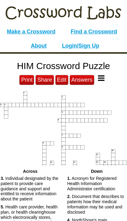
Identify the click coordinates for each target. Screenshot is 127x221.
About (39, 46)
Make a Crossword (31, 32)
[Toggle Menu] (101, 78)
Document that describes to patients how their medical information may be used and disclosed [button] (95, 204)
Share (44, 80)
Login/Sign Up (80, 46)
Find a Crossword (94, 32)
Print (26, 80)
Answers (82, 80)
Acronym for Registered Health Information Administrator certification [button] (92, 183)
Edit (62, 80)
